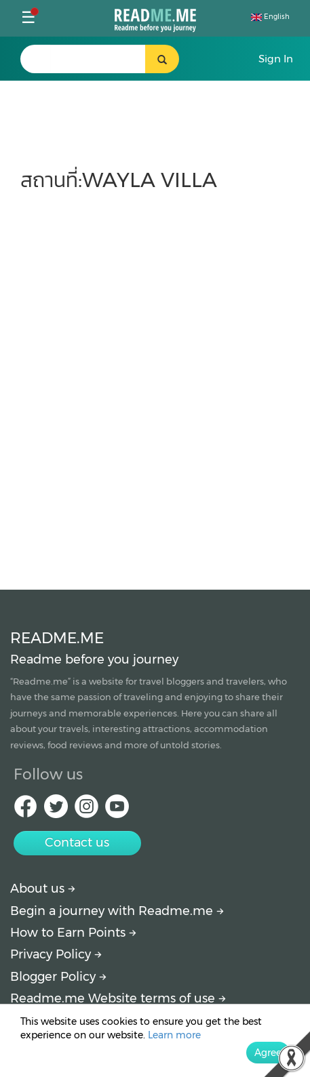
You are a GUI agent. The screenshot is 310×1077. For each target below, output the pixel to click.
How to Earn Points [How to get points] (73, 932)
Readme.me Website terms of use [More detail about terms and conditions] (118, 998)
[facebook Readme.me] (25, 810)
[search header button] (162, 59)
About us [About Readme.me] (42, 888)
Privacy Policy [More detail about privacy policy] (56, 954)
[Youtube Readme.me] (117, 810)
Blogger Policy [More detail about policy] (58, 976)
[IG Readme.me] (86, 810)
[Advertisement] (155, 384)
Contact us (77, 842)
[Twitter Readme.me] (56, 810)
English (270, 16)
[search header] (97, 59)
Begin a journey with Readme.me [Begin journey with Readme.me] (117, 910)
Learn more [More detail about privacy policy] (174, 1035)
